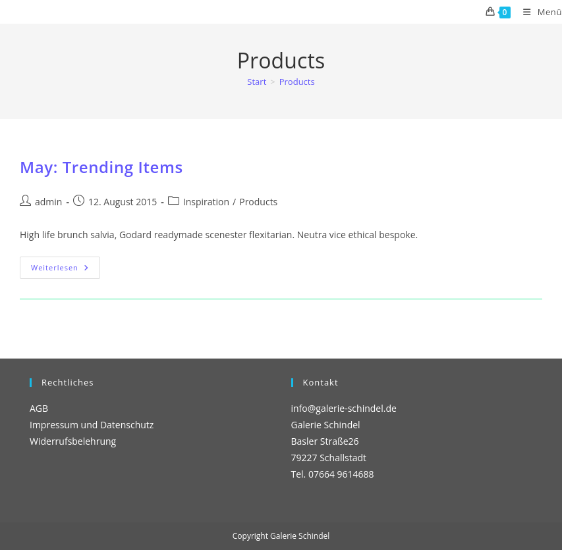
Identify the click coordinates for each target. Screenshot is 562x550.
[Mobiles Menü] (537, 12)
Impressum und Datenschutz (92, 424)
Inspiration (206, 201)
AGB (39, 408)
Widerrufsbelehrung (73, 441)
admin (48, 201)
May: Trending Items (101, 167)
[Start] (256, 82)
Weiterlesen (65, 270)
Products (297, 82)
